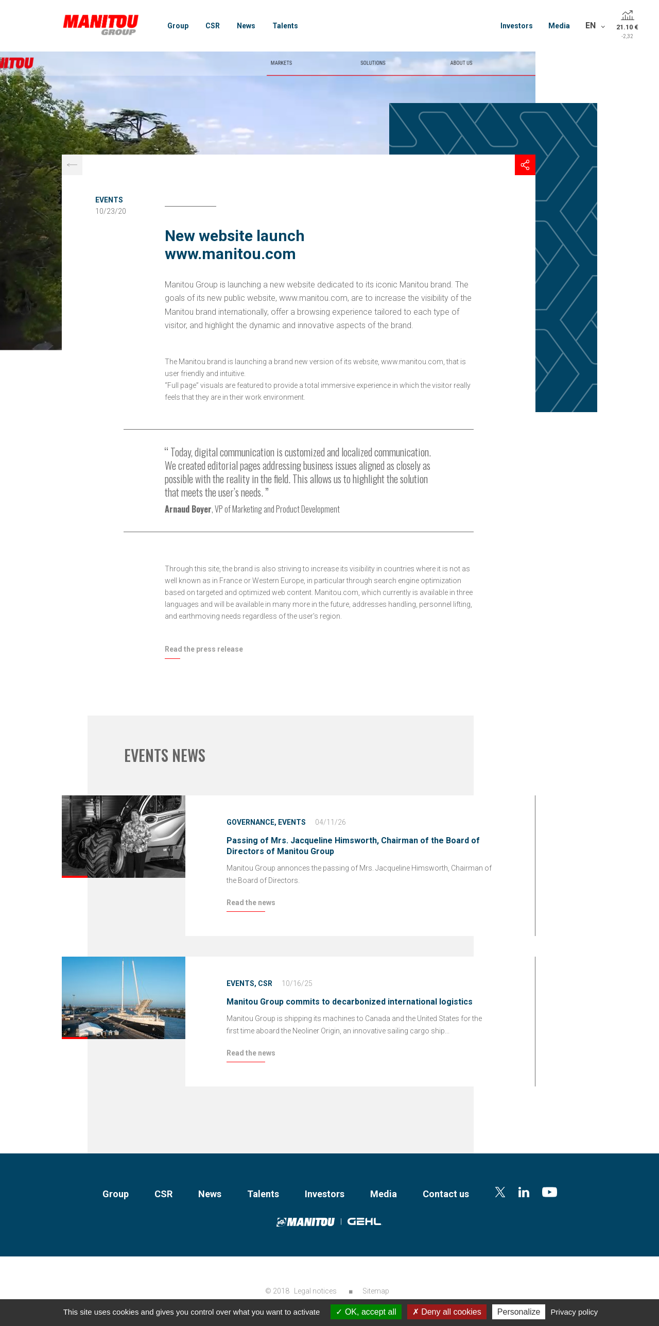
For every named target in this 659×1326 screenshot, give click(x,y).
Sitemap (375, 1291)
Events (109, 200)
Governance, (251, 822)
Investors (516, 26)
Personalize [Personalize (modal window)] (519, 1311)
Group (177, 26)
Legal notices (315, 1291)
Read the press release (204, 649)
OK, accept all (366, 1311)
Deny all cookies (446, 1311)
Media (559, 26)
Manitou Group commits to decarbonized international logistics (350, 1002)
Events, (241, 983)
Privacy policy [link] (574, 1311)
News (246, 26)
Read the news (251, 902)
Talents (285, 26)
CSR (212, 26)
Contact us (446, 1193)
